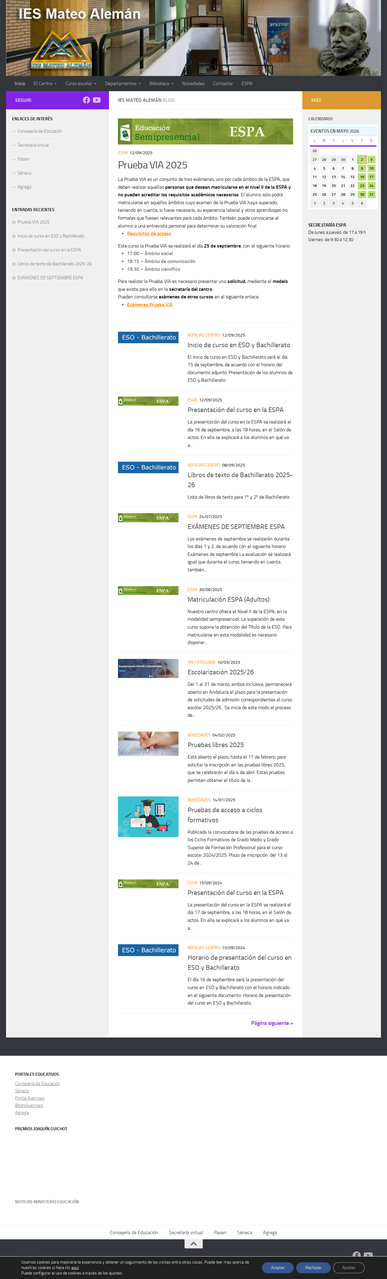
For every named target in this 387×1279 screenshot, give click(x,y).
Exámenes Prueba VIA (150, 304)
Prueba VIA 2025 (153, 165)
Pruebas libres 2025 (216, 745)
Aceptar (278, 1267)
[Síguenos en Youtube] (96, 100)
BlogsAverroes (29, 1105)
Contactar (223, 83)
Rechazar (313, 1267)
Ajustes (349, 1267)
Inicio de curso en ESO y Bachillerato (239, 345)
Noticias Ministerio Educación (47, 1201)
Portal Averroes (29, 1098)
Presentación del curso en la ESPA (236, 410)
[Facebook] (86, 100)
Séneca (24, 173)
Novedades (193, 83)
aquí (75, 1267)
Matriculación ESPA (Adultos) (229, 599)
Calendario (320, 118)
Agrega (24, 187)
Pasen (23, 159)
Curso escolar (78, 83)
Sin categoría (201, 662)
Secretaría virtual (33, 145)
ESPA (247, 83)
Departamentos (120, 83)
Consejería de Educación (40, 131)
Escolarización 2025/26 (221, 672)
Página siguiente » (272, 1023)
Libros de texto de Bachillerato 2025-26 (55, 264)
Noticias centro (204, 335)
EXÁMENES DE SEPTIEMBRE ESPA (236, 527)
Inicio (20, 83)
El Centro (43, 83)
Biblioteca (159, 83)
